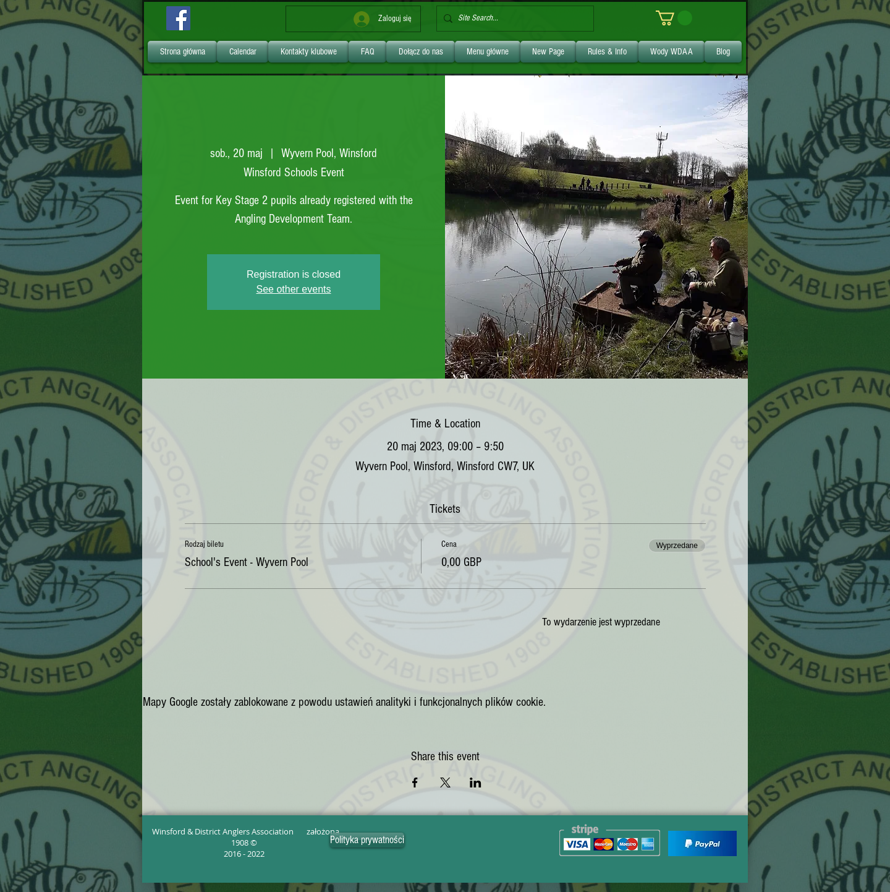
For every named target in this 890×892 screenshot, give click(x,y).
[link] (674, 18)
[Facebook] (178, 18)
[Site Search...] (512, 18)
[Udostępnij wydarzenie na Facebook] (415, 782)
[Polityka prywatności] (367, 840)
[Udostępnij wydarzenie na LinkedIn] (475, 782)
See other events (293, 289)
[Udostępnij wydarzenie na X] (445, 782)
